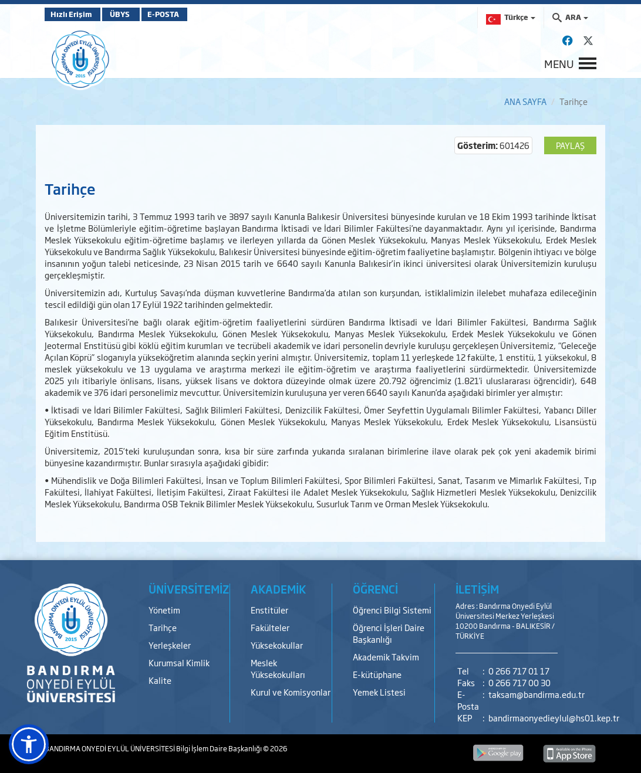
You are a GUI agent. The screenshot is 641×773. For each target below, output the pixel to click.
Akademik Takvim (386, 656)
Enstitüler (269, 610)
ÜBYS (131, 14)
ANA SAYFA (525, 101)
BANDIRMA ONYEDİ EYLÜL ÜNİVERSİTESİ (110, 748)
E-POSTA (185, 14)
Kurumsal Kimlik (179, 662)
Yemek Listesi (379, 692)
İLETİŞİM (477, 588)
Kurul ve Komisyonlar (290, 692)
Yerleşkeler (170, 645)
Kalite (160, 680)
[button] (29, 744)
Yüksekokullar (277, 645)
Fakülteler (270, 627)
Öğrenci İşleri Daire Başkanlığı (388, 633)
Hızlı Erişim (74, 14)
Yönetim (164, 610)
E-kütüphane (377, 674)
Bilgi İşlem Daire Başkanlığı (219, 748)
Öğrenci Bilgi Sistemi (392, 610)
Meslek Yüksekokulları (278, 668)
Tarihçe (163, 627)
